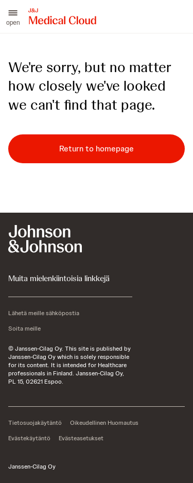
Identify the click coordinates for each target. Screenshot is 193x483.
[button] (13, 16)
